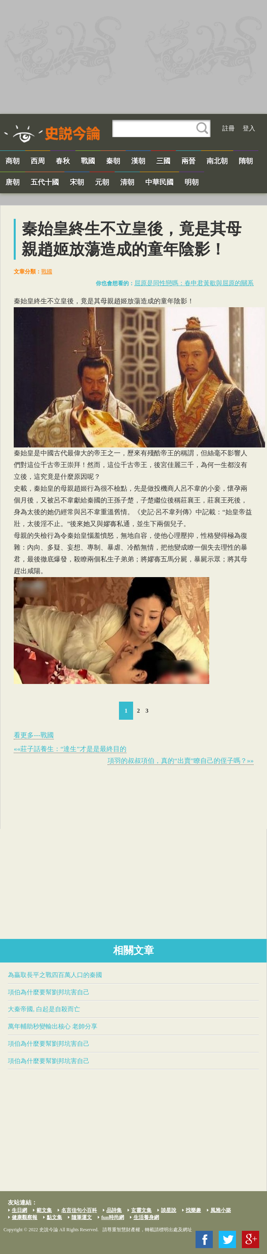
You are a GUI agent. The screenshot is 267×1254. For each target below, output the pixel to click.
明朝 (192, 182)
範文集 (44, 1210)
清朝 (127, 182)
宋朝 (77, 182)
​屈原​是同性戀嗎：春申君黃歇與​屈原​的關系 (194, 283)
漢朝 (138, 161)
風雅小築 (220, 1210)
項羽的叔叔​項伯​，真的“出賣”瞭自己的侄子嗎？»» (181, 760)
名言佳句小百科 (79, 1210)
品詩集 (114, 1210)
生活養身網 (146, 1217)
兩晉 (188, 161)
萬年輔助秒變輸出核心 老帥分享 (52, 1026)
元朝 (102, 182)
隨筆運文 (81, 1217)
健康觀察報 (24, 1217)
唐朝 (12, 182)
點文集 (54, 1217)
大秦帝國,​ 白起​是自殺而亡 (44, 1009)
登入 (249, 128)
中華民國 (159, 182)
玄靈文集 (141, 1210)
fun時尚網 (112, 1217)
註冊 (228, 128)
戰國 (88, 161)
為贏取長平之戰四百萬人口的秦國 (55, 975)
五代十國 (45, 182)
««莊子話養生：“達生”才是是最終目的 (70, 749)
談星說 (168, 1210)
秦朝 (113, 161)
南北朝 (217, 161)
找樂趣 (193, 1210)
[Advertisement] (133, 57)
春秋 (63, 161)
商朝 (12, 161)
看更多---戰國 (34, 735)
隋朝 (246, 161)
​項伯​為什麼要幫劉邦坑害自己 (49, 992)
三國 (163, 161)
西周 (38, 161)
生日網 (19, 1210)
